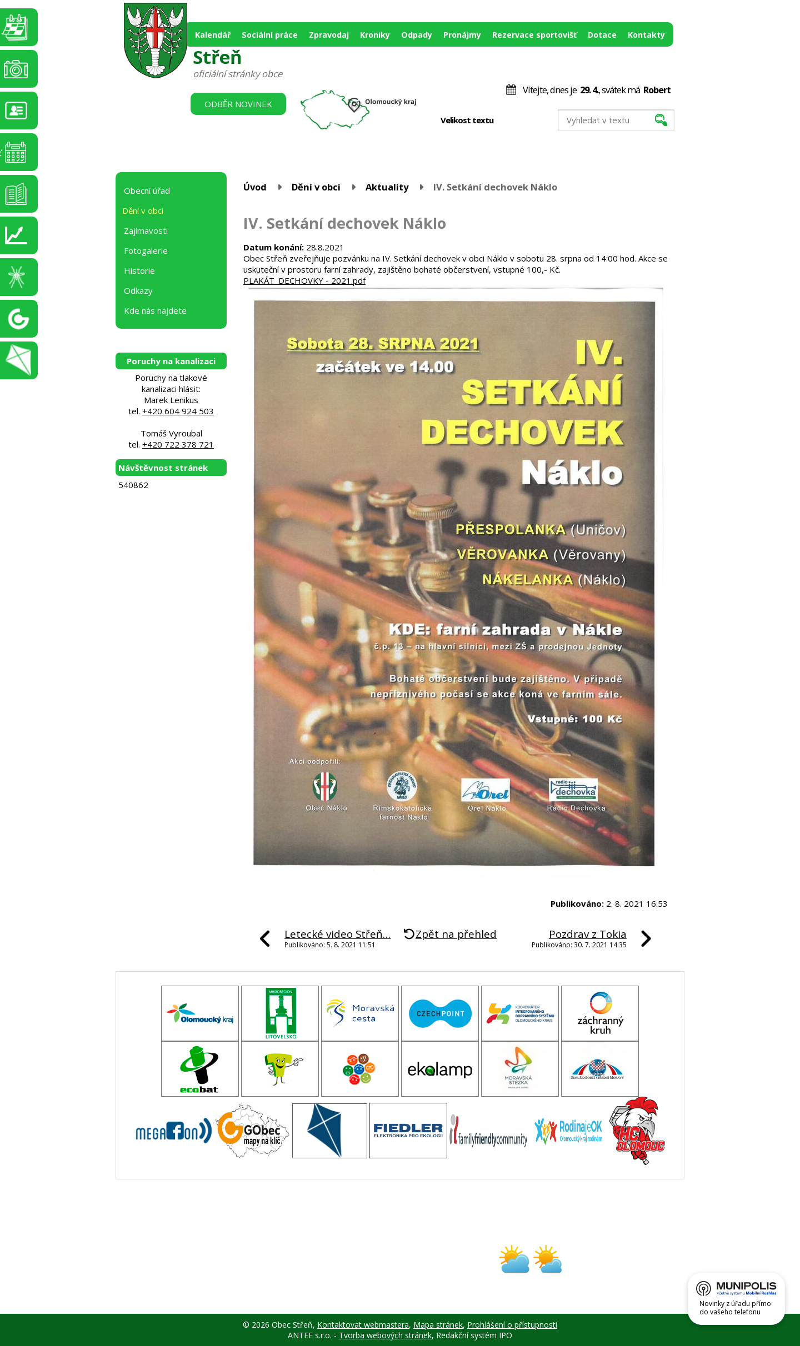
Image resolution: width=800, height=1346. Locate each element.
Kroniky (375, 34)
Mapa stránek (438, 1324)
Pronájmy (462, 34)
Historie (139, 270)
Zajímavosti (146, 230)
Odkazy (138, 290)
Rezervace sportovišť (534, 34)
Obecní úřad (147, 190)
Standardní (521, 120)
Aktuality (387, 186)
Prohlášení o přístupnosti (512, 1324)
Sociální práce (270, 34)
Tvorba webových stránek (385, 1335)
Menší (509, 120)
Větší (533, 120)
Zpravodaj (329, 34)
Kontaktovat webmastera (363, 1324)
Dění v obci (316, 186)
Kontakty (646, 34)
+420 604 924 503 (178, 410)
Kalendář (213, 34)
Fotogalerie (146, 250)
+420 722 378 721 (178, 444)
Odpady (416, 34)
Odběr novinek (238, 103)
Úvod (255, 186)
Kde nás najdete (155, 310)
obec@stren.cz (360, 1268)
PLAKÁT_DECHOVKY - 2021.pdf (304, 280)
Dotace (602, 34)
